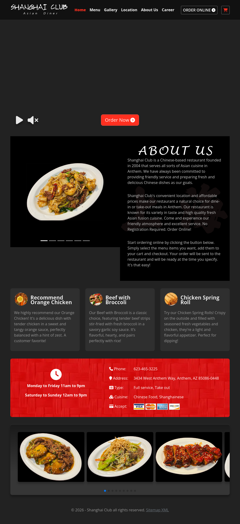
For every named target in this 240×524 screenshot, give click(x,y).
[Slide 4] (69, 240)
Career (168, 9)
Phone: (117, 368)
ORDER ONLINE (199, 10)
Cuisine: (118, 396)
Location (129, 9)
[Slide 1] (44, 240)
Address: (118, 378)
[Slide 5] (77, 240)
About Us (149, 9)
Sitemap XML (157, 510)
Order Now (120, 120)
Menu (95, 9)
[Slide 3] (60, 240)
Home (80, 9)
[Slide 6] (86, 240)
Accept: (118, 406)
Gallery (110, 9)
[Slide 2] (52, 240)
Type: (116, 387)
